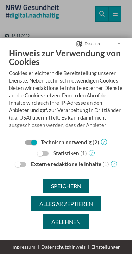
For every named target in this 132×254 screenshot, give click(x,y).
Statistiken (66, 153)
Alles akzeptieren (66, 203)
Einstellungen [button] (106, 247)
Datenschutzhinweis (63, 247)
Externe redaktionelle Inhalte (66, 164)
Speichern (66, 185)
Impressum (23, 247)
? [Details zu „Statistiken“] (92, 153)
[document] (66, 97)
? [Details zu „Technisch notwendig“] (104, 142)
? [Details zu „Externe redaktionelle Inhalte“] (114, 164)
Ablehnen (66, 221)
